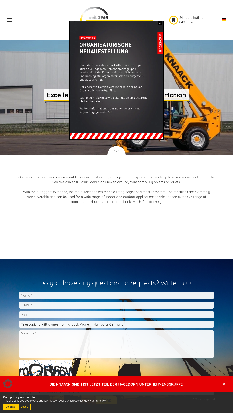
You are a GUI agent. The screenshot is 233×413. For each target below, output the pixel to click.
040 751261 (187, 22)
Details (24, 406)
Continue (10, 406)
